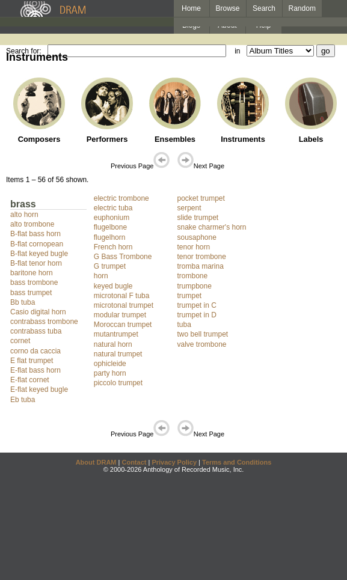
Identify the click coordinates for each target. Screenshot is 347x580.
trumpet (189, 296)
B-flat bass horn (35, 234)
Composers (39, 139)
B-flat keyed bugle (39, 253)
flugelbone (110, 227)
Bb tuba (22, 302)
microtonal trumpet (123, 305)
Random (302, 8)
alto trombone (32, 224)
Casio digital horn (38, 312)
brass (23, 204)
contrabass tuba (35, 331)
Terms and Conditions (236, 462)
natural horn (113, 344)
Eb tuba (22, 399)
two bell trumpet (203, 334)
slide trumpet (198, 217)
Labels (311, 139)
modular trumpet (120, 315)
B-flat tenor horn (36, 263)
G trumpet (110, 266)
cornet (20, 341)
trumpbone (194, 286)
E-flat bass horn (35, 370)
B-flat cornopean (36, 244)
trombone (192, 276)
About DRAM (96, 462)
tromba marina (200, 266)
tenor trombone (201, 256)
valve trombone (202, 344)
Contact (133, 462)
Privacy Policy (174, 462)
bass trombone (34, 282)
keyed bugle (113, 286)
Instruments (243, 139)
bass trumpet (31, 292)
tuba (184, 324)
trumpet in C (196, 305)
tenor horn (193, 247)
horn (101, 276)
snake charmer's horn (212, 227)
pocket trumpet (201, 198)
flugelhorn (110, 237)
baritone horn (31, 273)
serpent (189, 208)
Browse (228, 8)
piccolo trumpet (118, 383)
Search (264, 8)
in (237, 51)
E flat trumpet (31, 360)
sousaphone (196, 237)
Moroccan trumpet (123, 324)
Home (191, 8)
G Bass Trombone (123, 256)
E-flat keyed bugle (39, 389)
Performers (107, 139)
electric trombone (121, 198)
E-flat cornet (29, 380)
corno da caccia (35, 351)
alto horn (24, 214)
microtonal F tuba (122, 296)
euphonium (111, 217)
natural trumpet (118, 354)
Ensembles (175, 139)
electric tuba (113, 208)
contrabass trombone (44, 321)
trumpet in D (196, 315)
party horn (110, 373)
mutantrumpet (116, 334)
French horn (113, 247)
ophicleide (110, 363)
